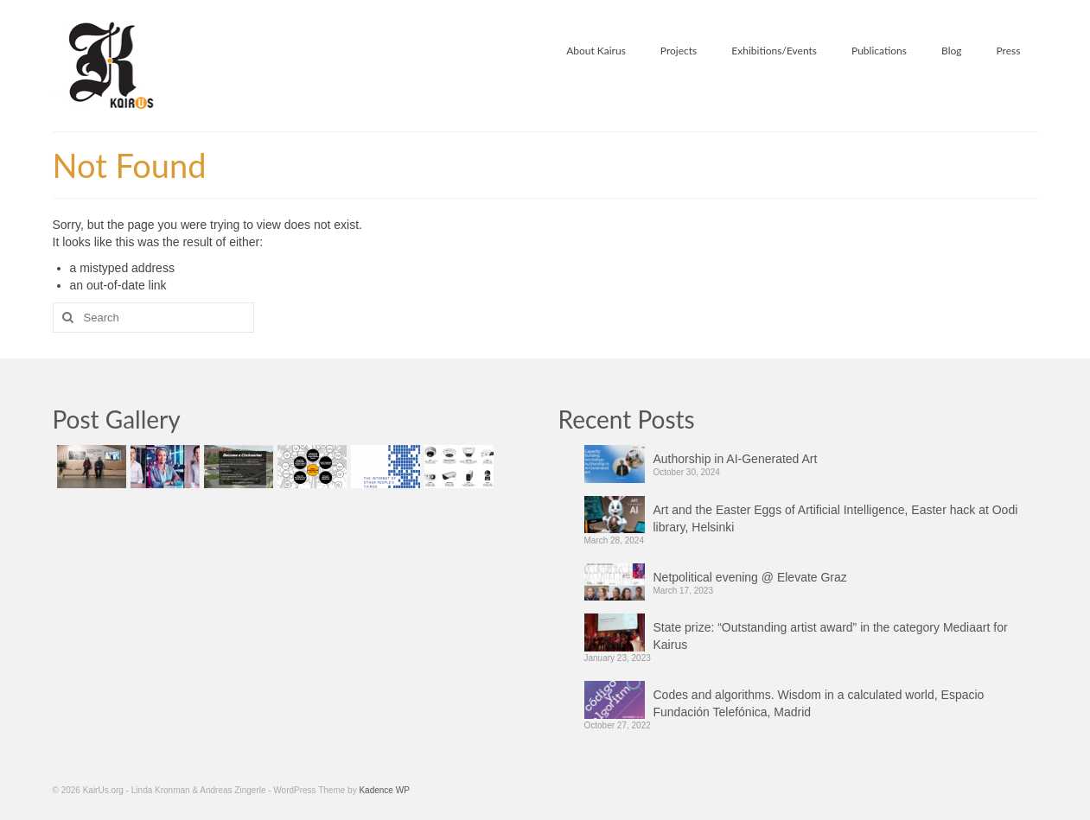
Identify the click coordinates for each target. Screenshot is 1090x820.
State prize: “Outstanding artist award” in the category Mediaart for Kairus (830, 636)
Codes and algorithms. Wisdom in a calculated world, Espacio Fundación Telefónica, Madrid (819, 703)
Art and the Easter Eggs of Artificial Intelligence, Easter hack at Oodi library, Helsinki (835, 518)
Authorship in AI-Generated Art (735, 459)
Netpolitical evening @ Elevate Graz (750, 577)
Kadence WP (384, 790)
